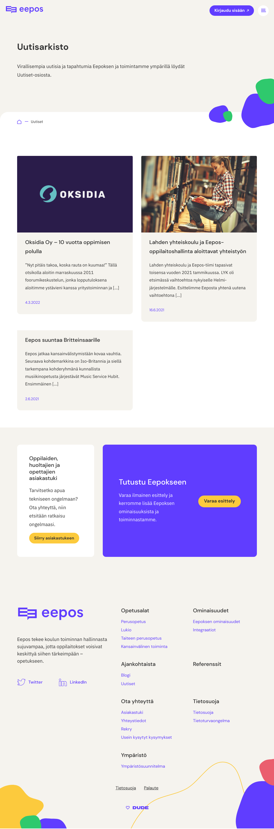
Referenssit (207, 664)
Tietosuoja (206, 701)
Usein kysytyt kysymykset (146, 738)
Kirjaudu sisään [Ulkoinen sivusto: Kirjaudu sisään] (231, 10)
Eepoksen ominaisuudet (216, 622)
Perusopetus (133, 622)
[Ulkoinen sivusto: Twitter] (30, 682)
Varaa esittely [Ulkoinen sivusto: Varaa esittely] (219, 501)
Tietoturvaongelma (211, 721)
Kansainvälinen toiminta (144, 647)
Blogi (125, 675)
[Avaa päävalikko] (263, 10)
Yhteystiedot (133, 721)
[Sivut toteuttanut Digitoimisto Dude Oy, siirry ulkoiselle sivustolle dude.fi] (137, 807)
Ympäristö (134, 755)
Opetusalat (135, 610)
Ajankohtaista (138, 664)
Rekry (126, 729)
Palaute (151, 788)
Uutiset (128, 684)
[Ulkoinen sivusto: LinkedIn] (73, 682)
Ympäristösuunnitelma (143, 766)
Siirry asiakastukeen (55, 538)
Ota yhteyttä (137, 701)
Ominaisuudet (211, 610)
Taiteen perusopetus (141, 638)
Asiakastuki (132, 712)
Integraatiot (204, 630)
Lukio (126, 630)
